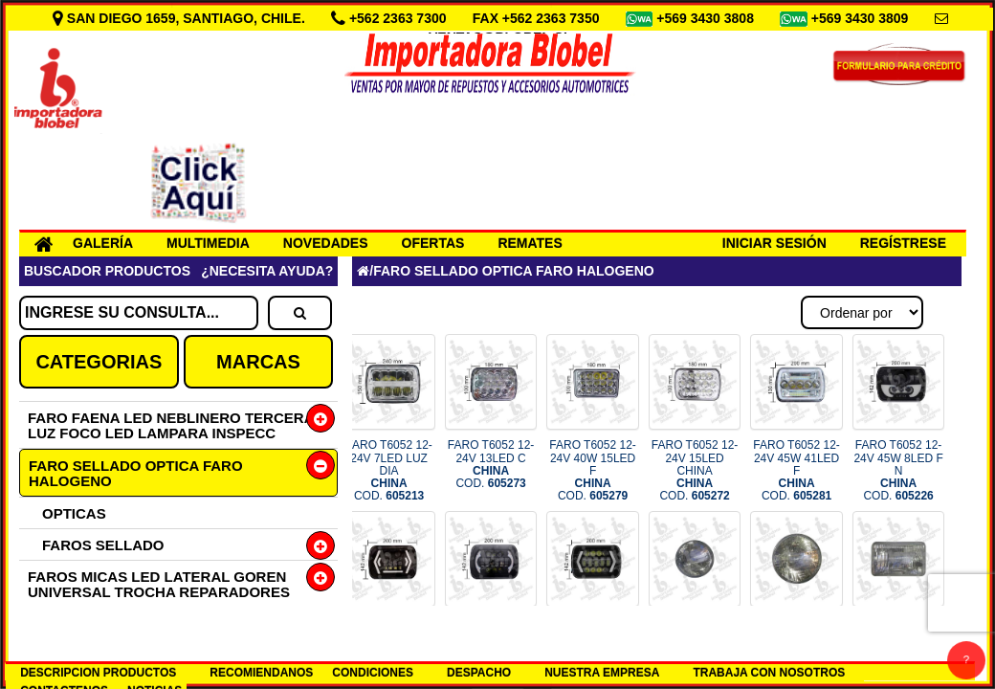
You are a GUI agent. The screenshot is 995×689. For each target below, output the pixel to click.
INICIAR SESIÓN (774, 243)
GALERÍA (103, 243)
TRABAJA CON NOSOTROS (769, 672)
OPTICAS (74, 513)
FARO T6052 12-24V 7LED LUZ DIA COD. (388, 470)
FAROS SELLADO (103, 545)
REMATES (530, 243)
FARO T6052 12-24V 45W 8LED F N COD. (897, 470)
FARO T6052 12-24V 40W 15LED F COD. (592, 470)
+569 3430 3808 (707, 18)
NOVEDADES (325, 243)
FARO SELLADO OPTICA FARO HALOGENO (136, 473)
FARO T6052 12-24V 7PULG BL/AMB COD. (491, 647)
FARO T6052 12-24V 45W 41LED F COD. (796, 470)
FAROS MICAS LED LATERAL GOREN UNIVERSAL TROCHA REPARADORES (159, 584)
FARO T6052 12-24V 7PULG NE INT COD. (388, 647)
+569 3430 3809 (862, 18)
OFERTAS (433, 243)
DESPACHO (479, 672)
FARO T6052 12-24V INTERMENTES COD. (592, 647)
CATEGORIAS (98, 361)
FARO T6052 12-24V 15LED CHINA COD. (695, 470)
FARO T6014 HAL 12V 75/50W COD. (796, 641)
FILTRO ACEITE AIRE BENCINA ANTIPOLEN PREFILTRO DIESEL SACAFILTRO (139, 638)
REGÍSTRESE (903, 243)
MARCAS (258, 361)
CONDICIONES (372, 672)
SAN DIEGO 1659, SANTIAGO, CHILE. (181, 18)
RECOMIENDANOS (261, 672)
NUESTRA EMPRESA (601, 672)
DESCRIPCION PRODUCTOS (98, 672)
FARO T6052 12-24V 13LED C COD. (491, 464)
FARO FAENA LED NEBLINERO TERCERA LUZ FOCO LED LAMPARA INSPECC (171, 425)
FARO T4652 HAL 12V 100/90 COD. (898, 641)
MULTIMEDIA (208, 243)
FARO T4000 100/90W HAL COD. (694, 641)
